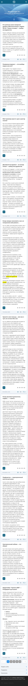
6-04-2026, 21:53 (6, 472)
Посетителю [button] (14, 673)
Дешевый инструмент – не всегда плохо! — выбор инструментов (13, 165)
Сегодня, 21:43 (5, 59)
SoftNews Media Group (17, 677)
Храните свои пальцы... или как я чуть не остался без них (13, 317)
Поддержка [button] (14, 670)
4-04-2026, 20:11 (6, 539)
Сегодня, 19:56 (5, 114)
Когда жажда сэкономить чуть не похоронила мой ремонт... (13, 222)
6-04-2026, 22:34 (6, 392)
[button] (14, 6)
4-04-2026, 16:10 (6, 657)
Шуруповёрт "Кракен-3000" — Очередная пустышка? (12, 588)
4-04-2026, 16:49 (6, 582)
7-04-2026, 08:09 (6, 312)
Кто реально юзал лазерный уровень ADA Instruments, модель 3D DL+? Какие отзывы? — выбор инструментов (13, 27)
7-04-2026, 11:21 (6, 216)
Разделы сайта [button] (14, 666)
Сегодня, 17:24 (5, 159)
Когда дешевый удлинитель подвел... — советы (11, 397)
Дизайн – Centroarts (7, 683)
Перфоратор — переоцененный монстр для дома (13, 478)
